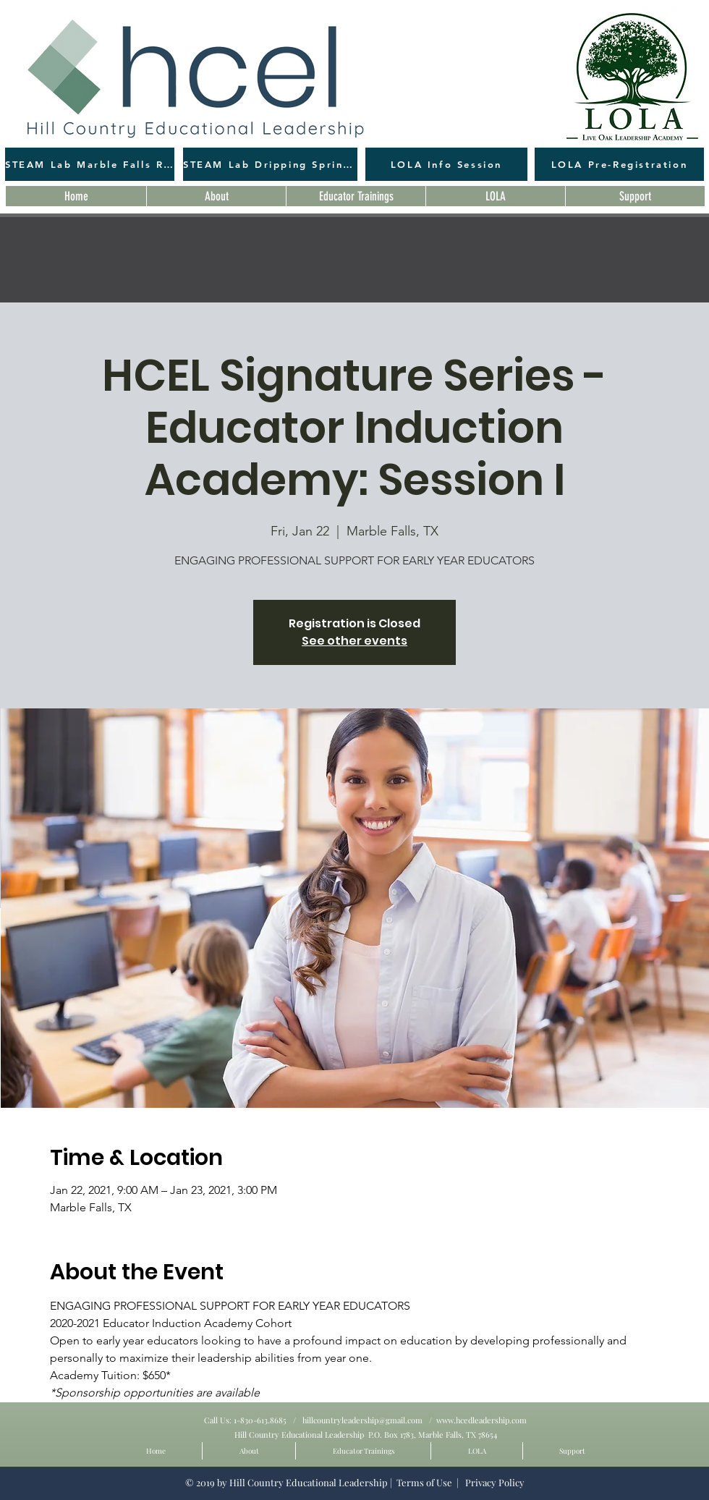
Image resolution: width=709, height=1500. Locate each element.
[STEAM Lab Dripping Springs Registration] (270, 164)
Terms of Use (424, 1482)
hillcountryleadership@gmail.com (362, 1420)
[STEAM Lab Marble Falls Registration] (89, 164)
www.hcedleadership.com (481, 1420)
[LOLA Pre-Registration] (619, 164)
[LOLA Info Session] (446, 164)
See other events (354, 640)
